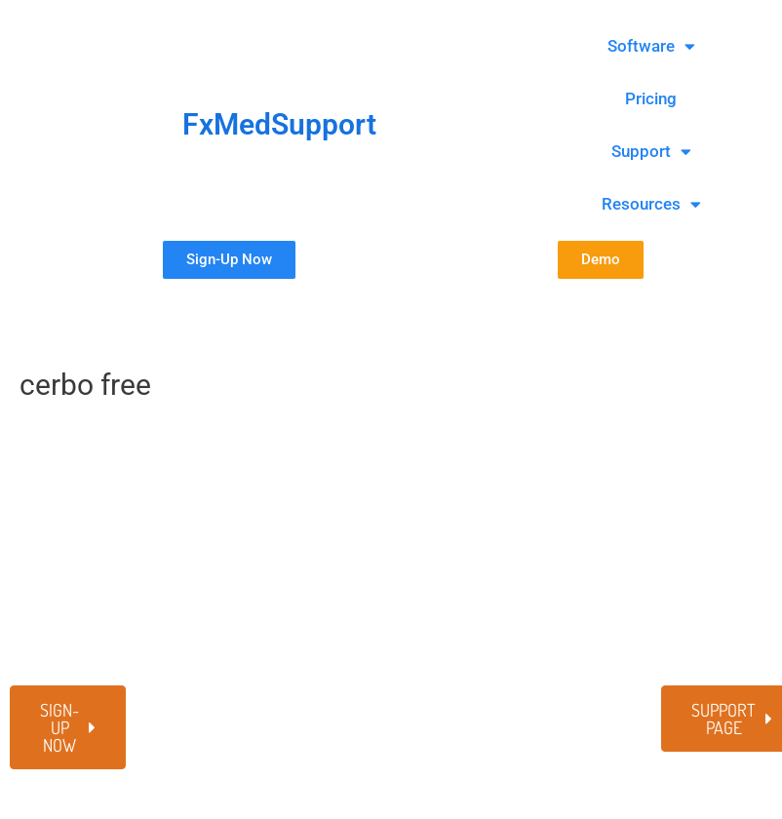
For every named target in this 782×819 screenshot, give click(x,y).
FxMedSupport (279, 124)
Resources (651, 204)
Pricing (651, 98)
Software (651, 46)
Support (651, 152)
